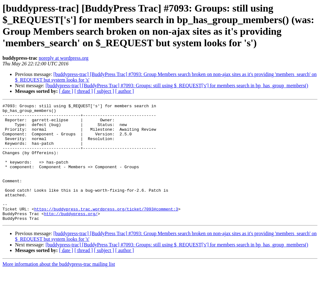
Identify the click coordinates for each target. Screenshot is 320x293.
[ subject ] (104, 91)
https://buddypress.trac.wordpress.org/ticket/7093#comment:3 (106, 230)
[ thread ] (83, 91)
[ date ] (66, 91)
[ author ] (124, 91)
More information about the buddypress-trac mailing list (58, 287)
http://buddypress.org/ (71, 236)
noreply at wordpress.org (63, 58)
